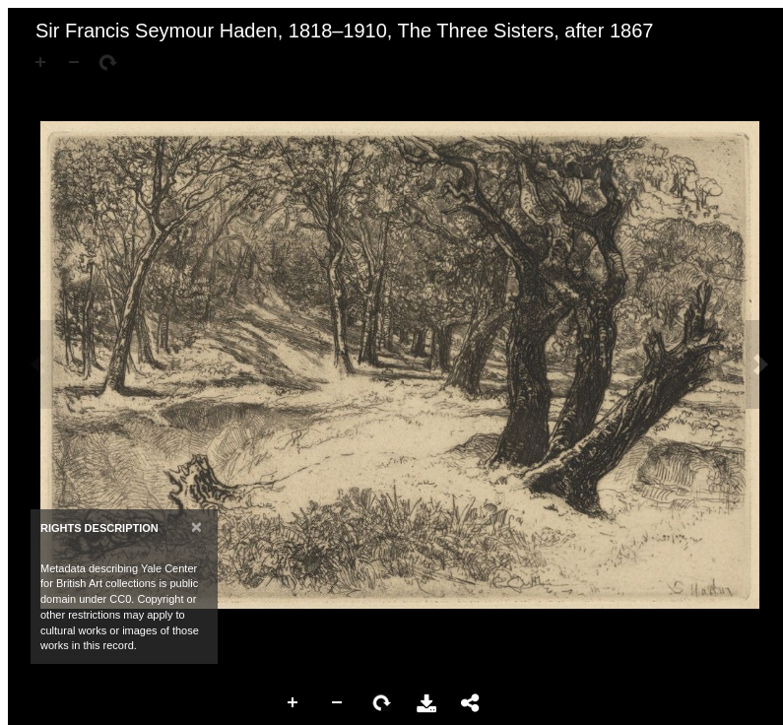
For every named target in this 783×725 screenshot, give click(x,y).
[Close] (196, 526)
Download (426, 703)
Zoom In (293, 703)
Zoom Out (338, 703)
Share (471, 703)
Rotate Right (382, 703)
